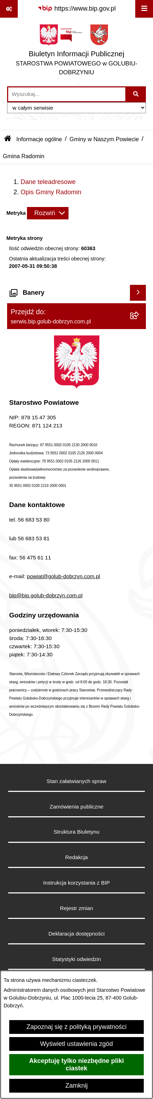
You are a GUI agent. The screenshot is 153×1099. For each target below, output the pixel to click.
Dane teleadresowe (48, 181)
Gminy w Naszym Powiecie (104, 139)
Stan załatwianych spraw (76, 781)
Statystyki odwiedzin (76, 959)
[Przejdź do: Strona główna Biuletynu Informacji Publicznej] (8, 139)
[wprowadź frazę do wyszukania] (66, 94)
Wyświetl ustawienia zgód (76, 1043)
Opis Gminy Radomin (51, 192)
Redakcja (76, 857)
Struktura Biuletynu (76, 832)
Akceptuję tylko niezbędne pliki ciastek (76, 1064)
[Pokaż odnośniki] (9, 9)
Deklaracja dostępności (76, 934)
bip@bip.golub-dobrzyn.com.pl (46, 595)
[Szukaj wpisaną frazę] (136, 94)
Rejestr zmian (76, 908)
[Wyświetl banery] (138, 293)
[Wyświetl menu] (144, 9)
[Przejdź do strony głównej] (76, 51)
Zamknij (76, 1085)
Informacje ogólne (39, 139)
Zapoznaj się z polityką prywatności (76, 1026)
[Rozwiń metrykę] (48, 213)
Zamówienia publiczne (76, 807)
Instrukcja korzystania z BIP (76, 883)
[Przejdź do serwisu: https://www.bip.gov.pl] (76, 8)
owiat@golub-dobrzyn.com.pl (65, 576)
